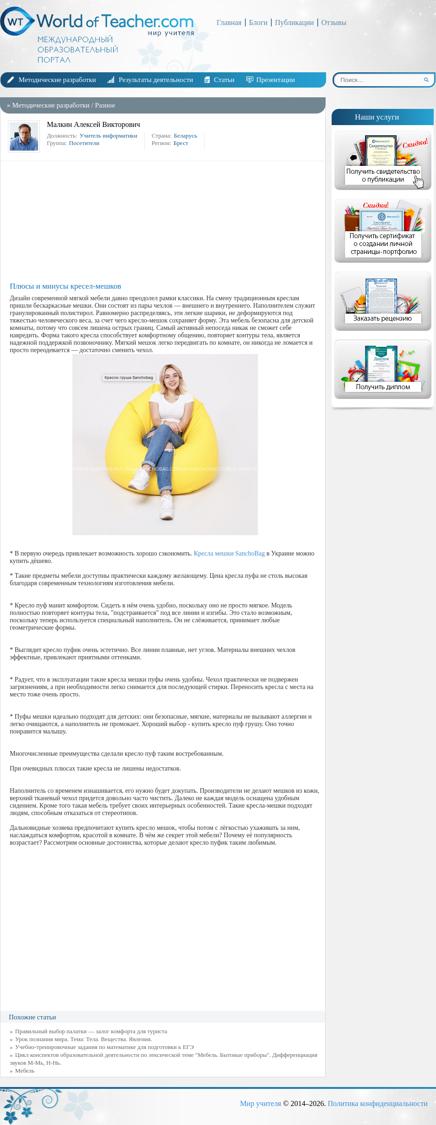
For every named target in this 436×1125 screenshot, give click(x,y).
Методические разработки (57, 79)
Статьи (224, 79)
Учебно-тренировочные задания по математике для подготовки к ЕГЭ (104, 1046)
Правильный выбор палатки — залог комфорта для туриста (91, 1031)
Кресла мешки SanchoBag (229, 553)
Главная (229, 22)
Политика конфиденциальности (377, 1103)
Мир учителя (260, 1103)
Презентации (275, 79)
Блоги (258, 22)
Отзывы (333, 22)
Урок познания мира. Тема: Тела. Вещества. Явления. (83, 1039)
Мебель (25, 1070)
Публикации (294, 22)
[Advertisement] (165, 221)
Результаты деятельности (156, 79)
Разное (105, 105)
